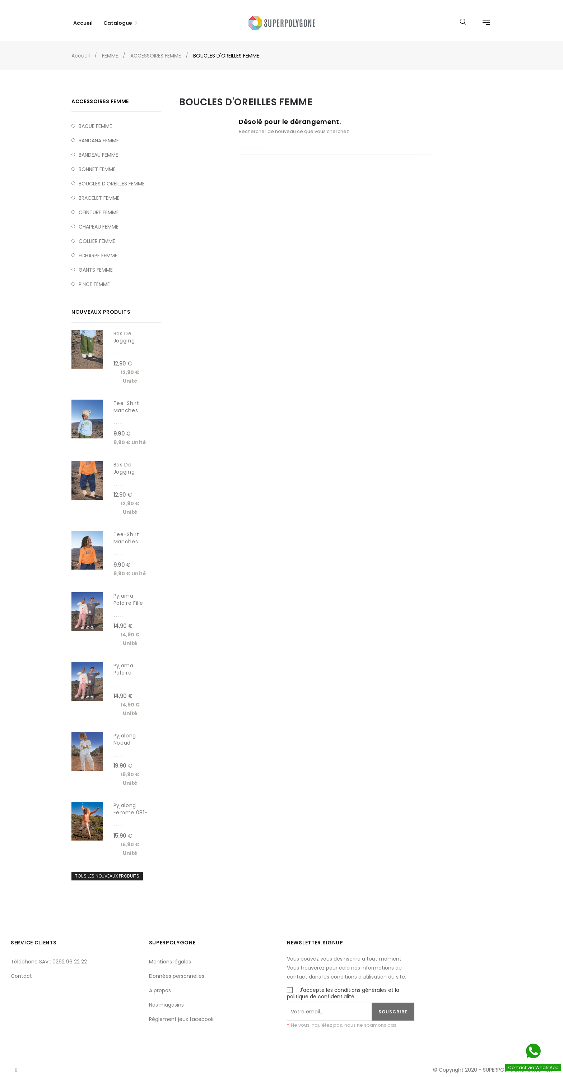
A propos (160, 985)
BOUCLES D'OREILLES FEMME (112, 178)
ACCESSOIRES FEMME (100, 96)
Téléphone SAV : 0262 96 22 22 (49, 956)
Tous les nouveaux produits (107, 870)
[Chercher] (335, 142)
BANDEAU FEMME (98, 149)
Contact (21, 970)
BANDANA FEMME (99, 135)
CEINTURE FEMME (99, 207)
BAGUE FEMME (95, 120)
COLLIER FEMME (97, 235)
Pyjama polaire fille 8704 (128, 597)
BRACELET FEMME (99, 192)
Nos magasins (166, 999)
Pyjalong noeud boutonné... (128, 737)
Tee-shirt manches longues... (126, 405)
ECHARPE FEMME (98, 250)
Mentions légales (170, 956)
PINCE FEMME (94, 278)
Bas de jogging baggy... (124, 335)
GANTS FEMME (96, 264)
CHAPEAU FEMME (98, 221)
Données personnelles (176, 970)
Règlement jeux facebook (181, 1013)
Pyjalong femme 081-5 (130, 807)
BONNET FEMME (97, 163)
